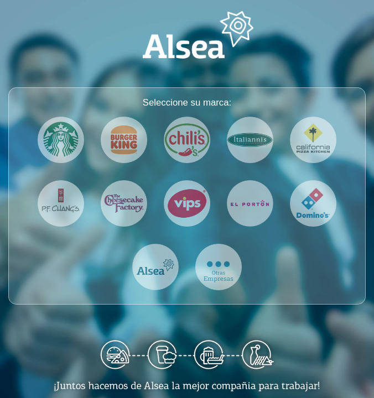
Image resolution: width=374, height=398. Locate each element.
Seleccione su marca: (187, 102)
